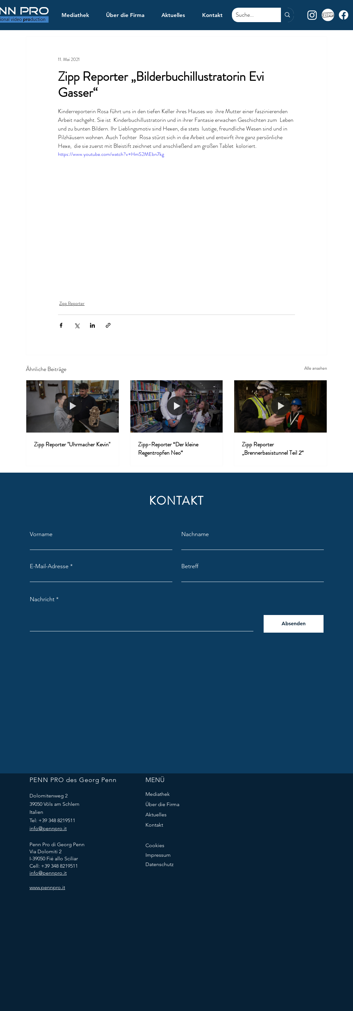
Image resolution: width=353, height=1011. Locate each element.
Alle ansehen (315, 368)
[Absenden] (294, 624)
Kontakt (154, 825)
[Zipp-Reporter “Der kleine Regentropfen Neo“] (176, 406)
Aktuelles (156, 815)
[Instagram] (312, 15)
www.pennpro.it (47, 887)
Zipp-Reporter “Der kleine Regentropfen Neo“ (168, 448)
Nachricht (42, 599)
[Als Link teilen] (108, 325)
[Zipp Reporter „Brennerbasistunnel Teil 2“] (280, 406)
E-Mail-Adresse (49, 566)
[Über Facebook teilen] (61, 325)
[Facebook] (343, 15)
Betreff (189, 566)
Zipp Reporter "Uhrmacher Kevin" (72, 444)
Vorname (41, 534)
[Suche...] (251, 15)
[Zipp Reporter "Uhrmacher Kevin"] (72, 406)
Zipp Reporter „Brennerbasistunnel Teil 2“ (273, 448)
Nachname (195, 534)
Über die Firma (162, 804)
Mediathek (157, 794)
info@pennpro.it (48, 828)
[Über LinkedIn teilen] (92, 325)
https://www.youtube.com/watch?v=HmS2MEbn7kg (111, 154)
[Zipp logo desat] (328, 15)
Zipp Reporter (72, 303)
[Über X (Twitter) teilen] (77, 325)
